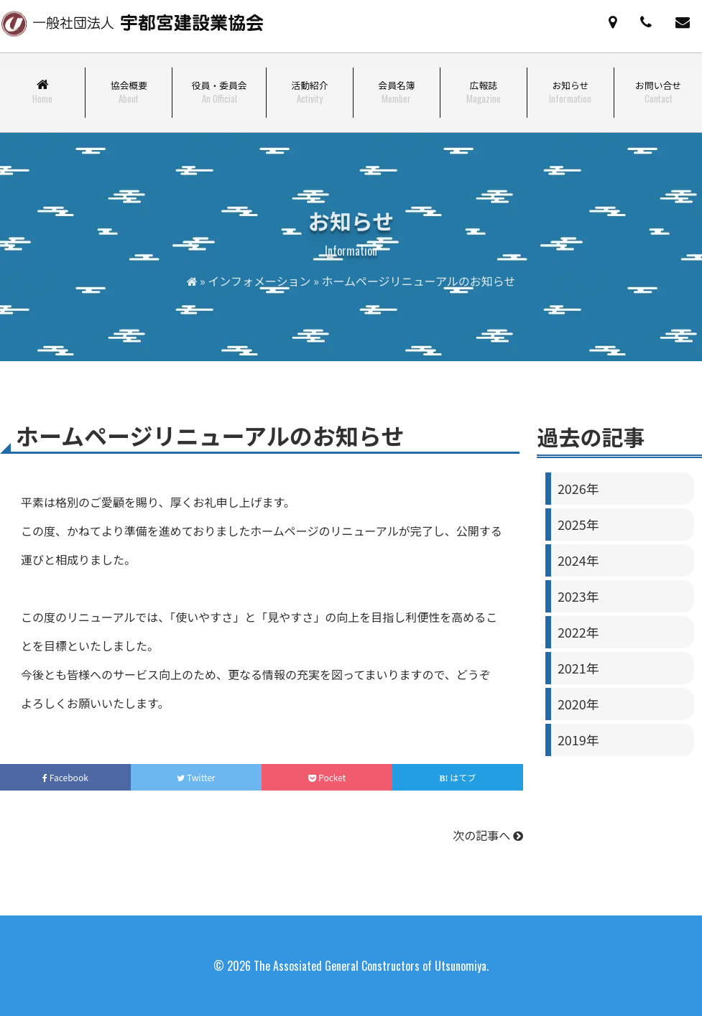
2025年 (578, 524)
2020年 (578, 703)
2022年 (578, 632)
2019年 (578, 739)
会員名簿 (396, 92)
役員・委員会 (219, 92)
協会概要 (129, 92)
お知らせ (570, 92)
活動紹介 (309, 92)
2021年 (578, 667)
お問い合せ (658, 92)
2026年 (578, 488)
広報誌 (483, 92)
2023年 (578, 596)
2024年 (578, 560)
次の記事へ (488, 835)
